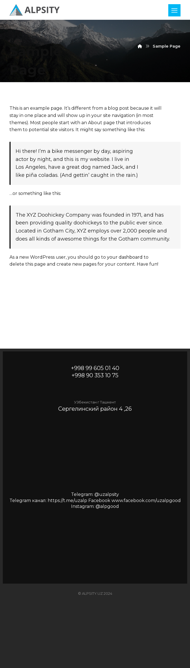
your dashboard (125, 257)
